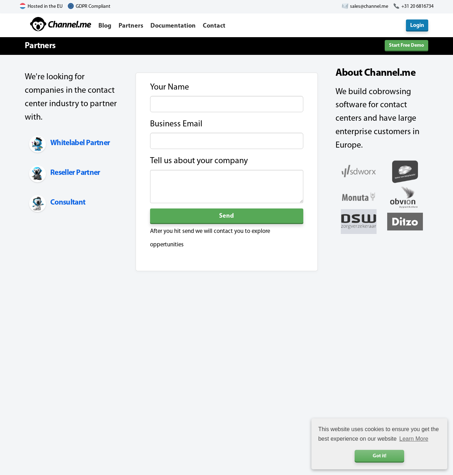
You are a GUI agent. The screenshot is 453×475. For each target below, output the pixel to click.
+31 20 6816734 (417, 6)
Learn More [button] (413, 439)
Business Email (176, 124)
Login (417, 25)
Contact (214, 26)
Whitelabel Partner (80, 143)
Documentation (173, 26)
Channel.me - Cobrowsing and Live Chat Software (60, 24)
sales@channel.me (369, 6)
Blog (104, 26)
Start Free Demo (406, 45)
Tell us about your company (199, 161)
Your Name (169, 87)
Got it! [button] (379, 456)
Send (226, 216)
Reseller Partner (75, 173)
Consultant (68, 202)
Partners (131, 26)
